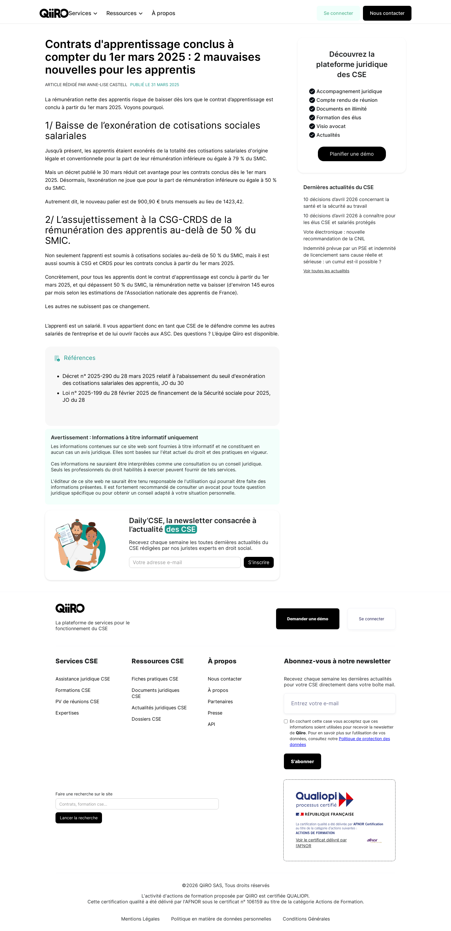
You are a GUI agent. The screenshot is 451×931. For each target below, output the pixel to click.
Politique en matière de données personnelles (221, 919)
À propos (173, 13)
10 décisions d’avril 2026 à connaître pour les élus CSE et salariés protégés (349, 219)
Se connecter (338, 13)
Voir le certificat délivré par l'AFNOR (321, 842)
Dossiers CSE (146, 719)
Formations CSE (73, 690)
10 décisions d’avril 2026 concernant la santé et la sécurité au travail (346, 202)
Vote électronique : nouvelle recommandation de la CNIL (334, 235)
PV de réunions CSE (77, 701)
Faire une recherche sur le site (84, 793)
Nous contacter (387, 13)
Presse (215, 713)
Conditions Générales (306, 919)
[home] (54, 13)
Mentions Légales (140, 919)
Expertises (67, 713)
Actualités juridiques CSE (159, 707)
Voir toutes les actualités (326, 270)
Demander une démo (307, 618)
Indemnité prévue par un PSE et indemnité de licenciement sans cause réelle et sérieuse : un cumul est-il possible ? (349, 254)
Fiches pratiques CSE (155, 679)
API (211, 724)
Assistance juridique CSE (83, 679)
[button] (92, 13)
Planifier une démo (352, 154)
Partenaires (220, 701)
